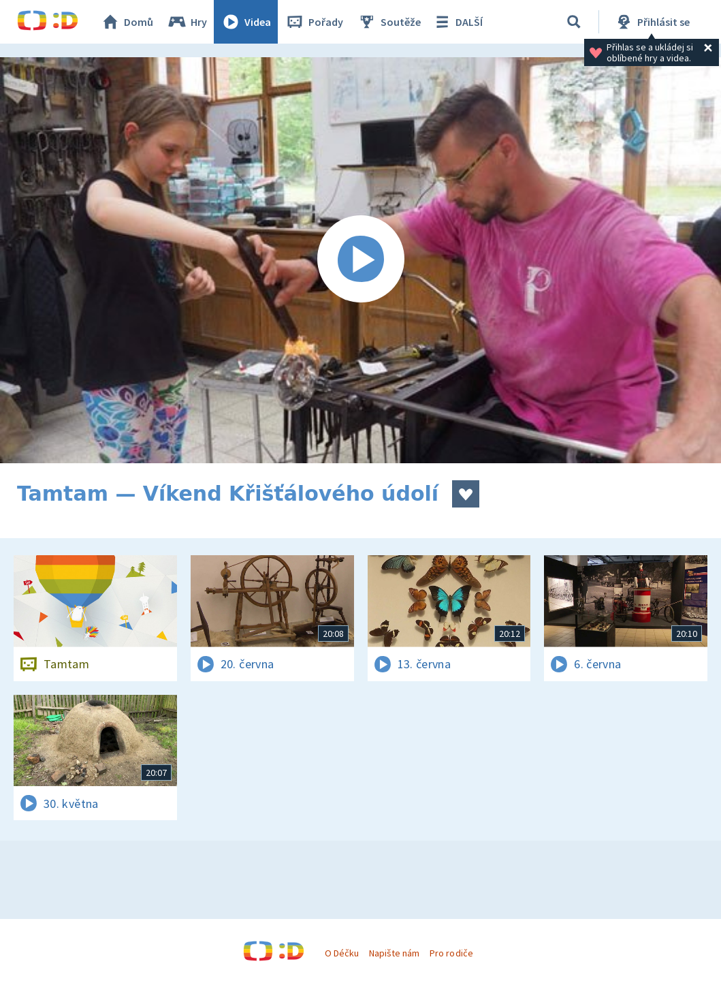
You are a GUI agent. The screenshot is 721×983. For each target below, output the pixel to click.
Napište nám (394, 953)
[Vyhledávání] (573, 22)
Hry (187, 22)
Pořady (314, 22)
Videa (246, 22)
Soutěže (389, 22)
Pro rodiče (451, 953)
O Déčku (342, 953)
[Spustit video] (360, 260)
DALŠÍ (457, 22)
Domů (126, 22)
